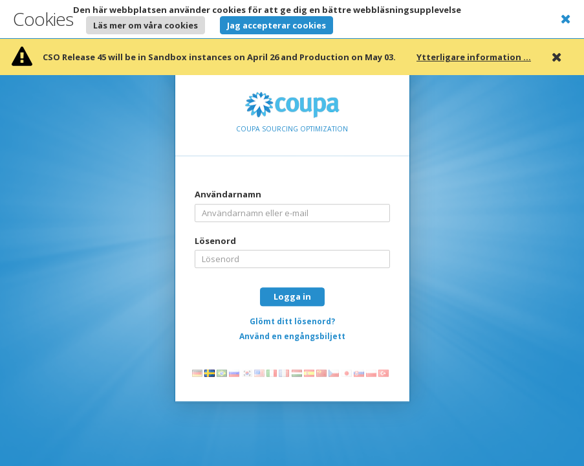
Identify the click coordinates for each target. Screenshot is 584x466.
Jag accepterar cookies (276, 25)
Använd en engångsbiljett (292, 336)
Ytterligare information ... (473, 57)
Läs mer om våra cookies (145, 25)
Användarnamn (228, 194)
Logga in (292, 296)
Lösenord (215, 241)
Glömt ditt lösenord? (292, 321)
